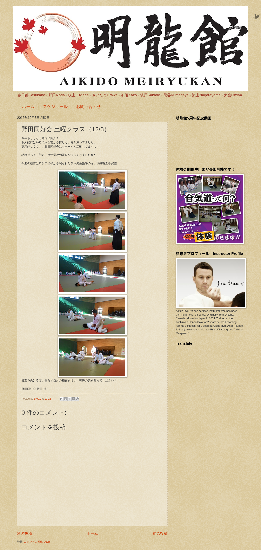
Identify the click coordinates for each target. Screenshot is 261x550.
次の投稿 (24, 533)
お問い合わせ (88, 106)
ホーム (28, 106)
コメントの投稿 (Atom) (37, 541)
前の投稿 (160, 533)
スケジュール (55, 106)
